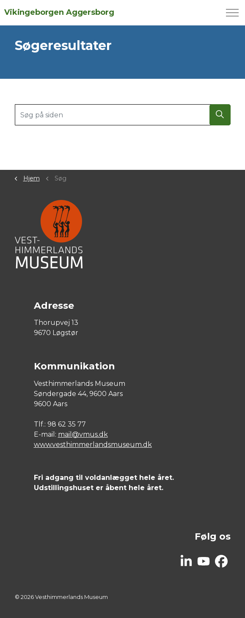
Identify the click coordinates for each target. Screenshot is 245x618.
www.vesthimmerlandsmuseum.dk (93, 445)
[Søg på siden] (123, 114)
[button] (220, 114)
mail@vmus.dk (83, 434)
